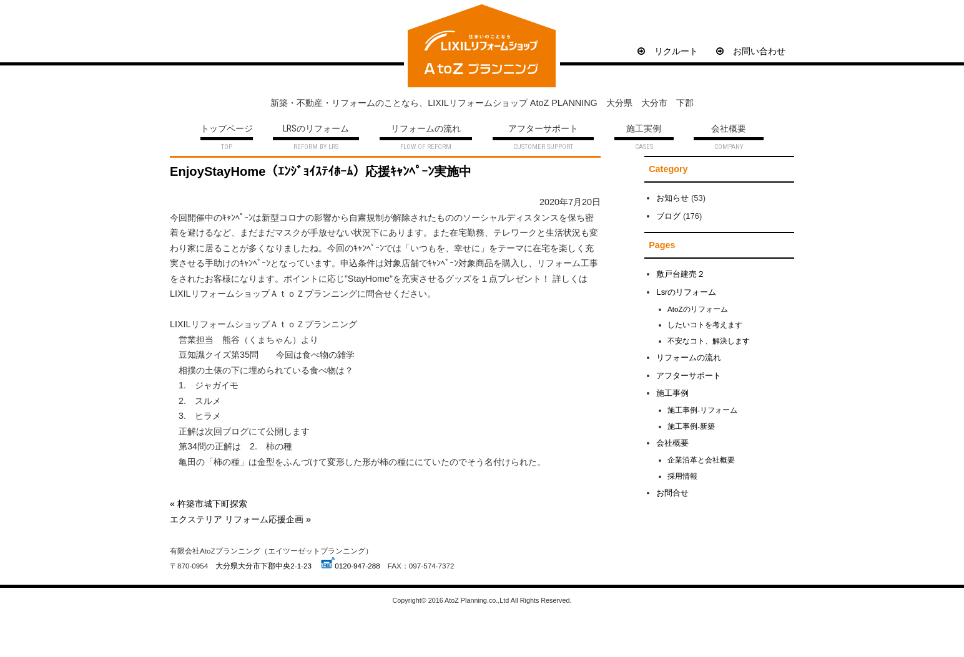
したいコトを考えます (704, 324)
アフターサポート (543, 129)
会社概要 (728, 129)
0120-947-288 (357, 566)
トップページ (226, 129)
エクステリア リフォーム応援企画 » (240, 519)
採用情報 (682, 476)
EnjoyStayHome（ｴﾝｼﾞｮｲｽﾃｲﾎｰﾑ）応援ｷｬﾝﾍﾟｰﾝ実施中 (320, 171)
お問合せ (672, 492)
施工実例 (643, 129)
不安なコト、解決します (708, 341)
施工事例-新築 (691, 426)
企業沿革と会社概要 (701, 460)
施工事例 (672, 393)
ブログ (668, 216)
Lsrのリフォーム (686, 292)
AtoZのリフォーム (697, 309)
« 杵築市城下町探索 (208, 504)
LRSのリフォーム (316, 129)
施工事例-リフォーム (702, 410)
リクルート (667, 51)
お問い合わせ (750, 51)
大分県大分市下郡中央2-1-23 (263, 566)
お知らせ (672, 198)
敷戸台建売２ (680, 274)
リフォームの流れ (426, 129)
